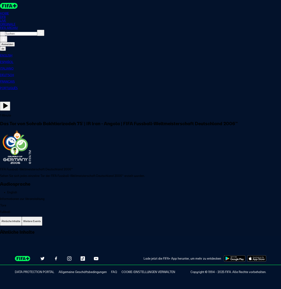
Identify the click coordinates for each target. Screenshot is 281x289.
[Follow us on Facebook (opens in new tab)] (56, 259)
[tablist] (140, 221)
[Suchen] (40, 33)
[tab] (11, 221)
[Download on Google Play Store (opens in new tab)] (234, 259)
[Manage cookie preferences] (148, 272)
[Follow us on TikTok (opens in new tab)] (83, 259)
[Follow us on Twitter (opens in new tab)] (42, 259)
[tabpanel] (140, 236)
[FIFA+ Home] (9, 6)
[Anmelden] (3, 39)
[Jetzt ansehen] (5, 106)
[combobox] (21, 34)
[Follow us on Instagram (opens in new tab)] (69, 259)
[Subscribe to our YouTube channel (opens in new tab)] (96, 259)
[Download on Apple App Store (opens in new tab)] (256, 259)
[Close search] (2, 34)
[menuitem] (140, 55)
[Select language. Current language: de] (3, 48)
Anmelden (7, 44)
